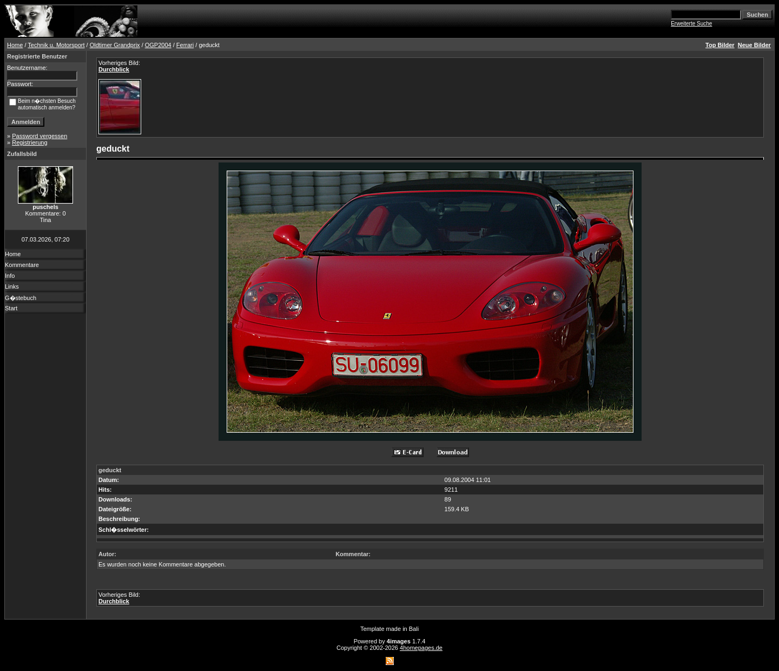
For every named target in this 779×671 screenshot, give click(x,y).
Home (15, 45)
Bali (414, 629)
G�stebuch (20, 298)
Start (11, 308)
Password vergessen (39, 136)
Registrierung (29, 142)
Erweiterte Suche (691, 24)
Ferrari (185, 45)
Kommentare (22, 265)
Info (10, 275)
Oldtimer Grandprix (115, 45)
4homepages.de (421, 647)
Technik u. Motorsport (56, 45)
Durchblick (113, 69)
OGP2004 (158, 45)
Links (12, 286)
